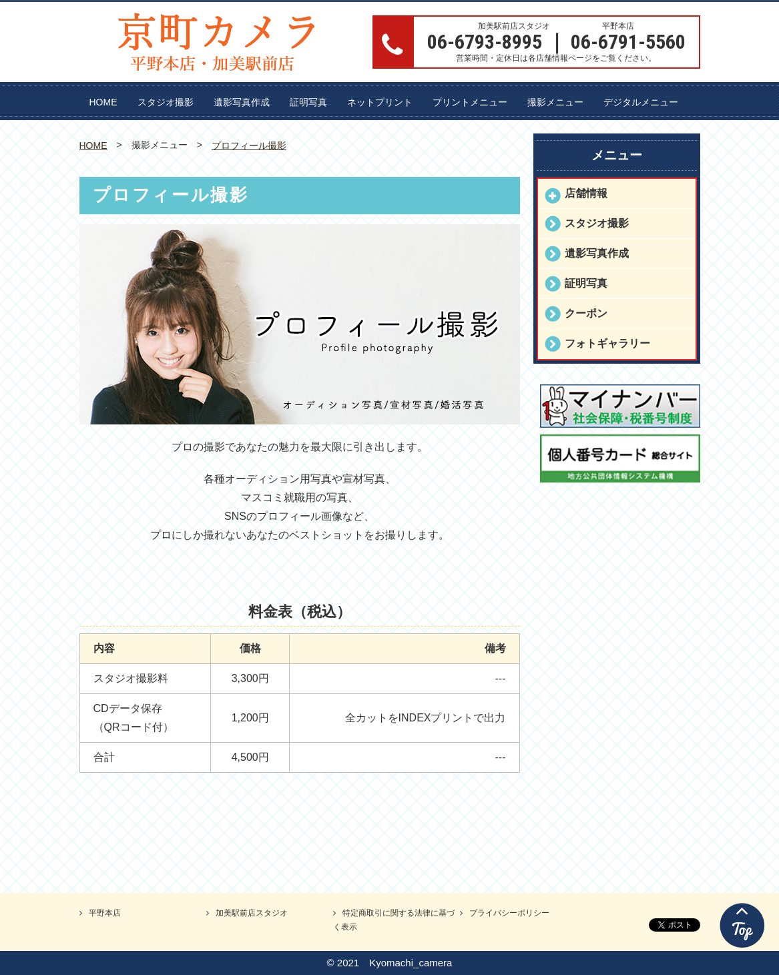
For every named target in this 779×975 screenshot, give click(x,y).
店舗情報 (586, 193)
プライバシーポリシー (509, 913)
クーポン (586, 313)
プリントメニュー (470, 102)
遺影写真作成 (242, 102)
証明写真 (308, 102)
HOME (103, 102)
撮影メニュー (555, 102)
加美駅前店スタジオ (252, 913)
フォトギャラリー (607, 343)
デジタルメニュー (640, 102)
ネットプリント (380, 102)
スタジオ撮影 (166, 102)
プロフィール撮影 (249, 145)
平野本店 (105, 913)
